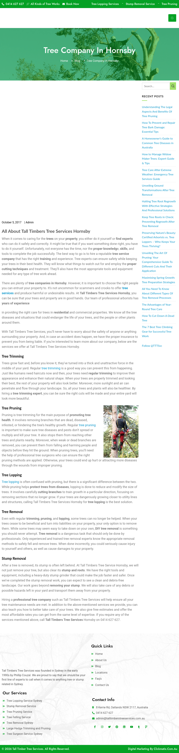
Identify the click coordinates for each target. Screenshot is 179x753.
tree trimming (51, 368)
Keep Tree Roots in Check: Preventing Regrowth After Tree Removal (158, 221)
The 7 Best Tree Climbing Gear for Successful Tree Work (157, 331)
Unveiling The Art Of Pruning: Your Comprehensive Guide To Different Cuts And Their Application (157, 261)
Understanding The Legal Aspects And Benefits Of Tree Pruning (157, 111)
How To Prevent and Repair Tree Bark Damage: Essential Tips (158, 127)
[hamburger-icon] (172, 18)
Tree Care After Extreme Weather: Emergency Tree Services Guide (157, 174)
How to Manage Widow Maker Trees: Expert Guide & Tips (158, 158)
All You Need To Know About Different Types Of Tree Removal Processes (157, 293)
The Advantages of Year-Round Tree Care (157, 307)
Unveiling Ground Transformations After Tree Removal (158, 190)
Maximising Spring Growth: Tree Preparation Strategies (158, 280)
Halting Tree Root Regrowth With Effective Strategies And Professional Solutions (159, 206)
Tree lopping (10, 482)
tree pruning (87, 425)
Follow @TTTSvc (152, 345)
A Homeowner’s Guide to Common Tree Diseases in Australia (157, 143)
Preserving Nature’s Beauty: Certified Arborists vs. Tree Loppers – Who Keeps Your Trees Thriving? (159, 239)
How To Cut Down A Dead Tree (158, 318)
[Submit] (173, 86)
